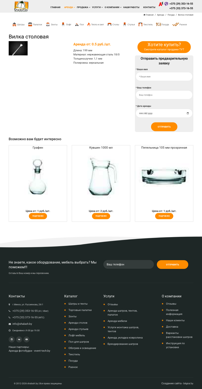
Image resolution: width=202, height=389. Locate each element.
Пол (79, 24)
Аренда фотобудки (20, 350)
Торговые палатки (80, 310)
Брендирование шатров (123, 343)
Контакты (149, 7)
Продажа (82, 7)
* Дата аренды (143, 106)
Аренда (68, 7)
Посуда (162, 24)
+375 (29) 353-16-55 (175, 3)
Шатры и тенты (78, 303)
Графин (38, 147)
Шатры (18, 24)
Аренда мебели (117, 321)
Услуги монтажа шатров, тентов (123, 329)
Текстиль (145, 24)
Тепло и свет (95, 24)
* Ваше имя (142, 69)
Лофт (66, 24)
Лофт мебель (76, 335)
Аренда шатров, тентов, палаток (122, 312)
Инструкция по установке (175, 345)
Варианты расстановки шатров (179, 335)
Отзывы (113, 304)
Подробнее (38, 216)
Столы (113, 24)
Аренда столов (77, 322)
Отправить (164, 126)
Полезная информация (174, 312)
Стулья (128, 24)
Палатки (35, 24)
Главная (55, 7)
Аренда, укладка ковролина (125, 337)
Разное (179, 25)
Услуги (96, 7)
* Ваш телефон (143, 87)
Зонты (51, 24)
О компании (112, 7)
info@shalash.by (22, 323)
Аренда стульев (78, 329)
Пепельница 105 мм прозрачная (164, 147)
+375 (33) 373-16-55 (181, 8)
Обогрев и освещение (82, 348)
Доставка (172, 326)
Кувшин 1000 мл (101, 147)
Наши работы (131, 7)
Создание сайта (171, 383)
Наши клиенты (175, 320)
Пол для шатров (78, 341)
